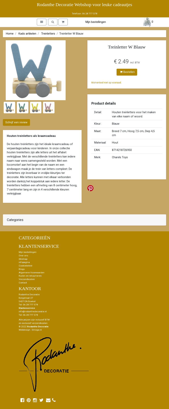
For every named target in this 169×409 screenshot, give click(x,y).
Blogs (22, 269)
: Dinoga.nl (36, 329)
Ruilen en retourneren (30, 275)
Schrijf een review (16, 122)
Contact (23, 282)
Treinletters (48, 33)
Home (10, 33)
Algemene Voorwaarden (31, 272)
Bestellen (127, 72)
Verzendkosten (27, 279)
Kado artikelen (27, 33)
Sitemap (23, 259)
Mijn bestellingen (95, 22)
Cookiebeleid (25, 265)
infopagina (24, 262)
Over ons (23, 255)
